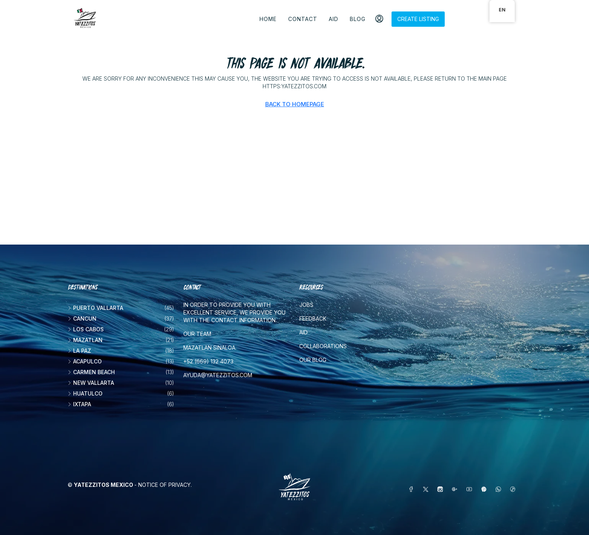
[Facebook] (412, 489)
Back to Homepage (294, 104)
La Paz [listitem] (79, 350)
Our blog (312, 360)
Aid (333, 19)
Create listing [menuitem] (418, 19)
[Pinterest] (485, 489)
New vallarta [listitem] (91, 382)
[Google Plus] (456, 489)
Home (268, 19)
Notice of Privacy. (165, 484)
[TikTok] (514, 489)
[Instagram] (441, 489)
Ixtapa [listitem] (79, 404)
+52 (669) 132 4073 (208, 361)
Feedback (312, 318)
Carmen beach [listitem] (91, 372)
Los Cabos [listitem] (86, 329)
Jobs (306, 305)
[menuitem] (379, 19)
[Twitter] (427, 489)
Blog (357, 19)
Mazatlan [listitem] (85, 340)
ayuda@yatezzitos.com (217, 375)
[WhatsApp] (500, 489)
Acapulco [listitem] (85, 361)
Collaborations (323, 346)
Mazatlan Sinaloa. (210, 347)
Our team (197, 334)
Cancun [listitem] (82, 318)
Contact (302, 19)
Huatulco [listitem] (85, 393)
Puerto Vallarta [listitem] (95, 308)
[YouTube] (471, 489)
